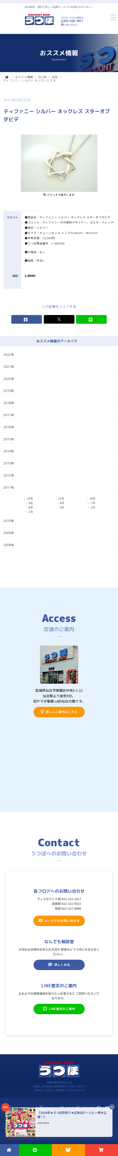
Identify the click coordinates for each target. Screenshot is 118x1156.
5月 (62, 507)
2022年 (8, 355)
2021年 (8, 367)
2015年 (8, 439)
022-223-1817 (73, 21)
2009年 (8, 533)
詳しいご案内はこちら (58, 712)
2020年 (8, 379)
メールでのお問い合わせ (59, 920)
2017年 (8, 415)
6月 (31, 507)
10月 (92, 498)
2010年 (8, 521)
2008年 (8, 545)
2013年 (8, 463)
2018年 (8, 403)
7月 (93, 503)
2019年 (8, 391)
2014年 (8, 451)
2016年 (8, 427)
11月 (61, 498)
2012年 (8, 475)
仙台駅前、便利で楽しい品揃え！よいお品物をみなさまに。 (59, 7)
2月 (93, 507)
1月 (31, 511)
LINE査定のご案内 (59, 1009)
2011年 (42, 77)
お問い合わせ (70, 24)
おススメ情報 (24, 77)
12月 (30, 498)
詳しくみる (59, 964)
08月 (55, 77)
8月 (62, 503)
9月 (31, 503)
